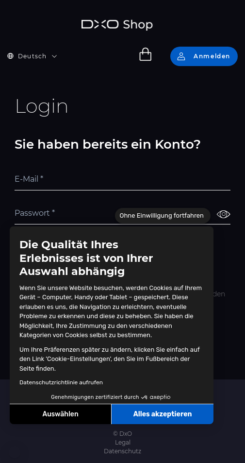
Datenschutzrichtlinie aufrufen (61, 382)
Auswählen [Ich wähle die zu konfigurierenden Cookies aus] (61, 414)
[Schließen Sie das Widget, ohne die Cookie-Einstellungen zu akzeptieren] (163, 215)
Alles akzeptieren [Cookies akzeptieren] (162, 414)
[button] (14, 452)
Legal (123, 442)
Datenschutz (122, 451)
